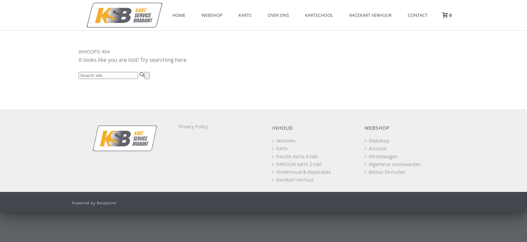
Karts (245, 15)
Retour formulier (385, 172)
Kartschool (319, 15)
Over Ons (278, 15)
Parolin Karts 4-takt (295, 156)
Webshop (212, 15)
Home (179, 15)
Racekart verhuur (370, 15)
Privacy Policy (193, 126)
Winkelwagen (381, 156)
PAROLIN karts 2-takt (297, 164)
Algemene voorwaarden (393, 164)
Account (376, 148)
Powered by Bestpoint (94, 202)
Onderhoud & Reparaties (301, 172)
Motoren (283, 140)
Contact (418, 15)
